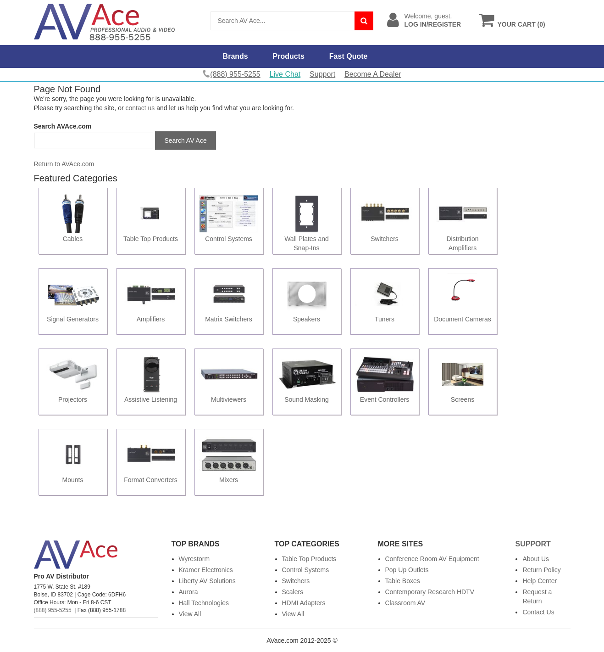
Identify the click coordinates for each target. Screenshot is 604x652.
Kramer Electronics (206, 569)
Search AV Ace (185, 140)
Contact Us (538, 612)
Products (289, 56)
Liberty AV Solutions (207, 581)
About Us (535, 558)
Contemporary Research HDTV (430, 592)
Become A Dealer (372, 74)
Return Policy (541, 569)
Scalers (293, 592)
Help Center (539, 581)
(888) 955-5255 (53, 610)
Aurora (188, 592)
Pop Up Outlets (407, 569)
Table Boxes (402, 581)
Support (322, 74)
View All (190, 614)
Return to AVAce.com (64, 164)
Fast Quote (348, 56)
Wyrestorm (194, 558)
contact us (140, 108)
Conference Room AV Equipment (432, 558)
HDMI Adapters (304, 603)
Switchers (296, 581)
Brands (235, 56)
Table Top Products (309, 558)
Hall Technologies (204, 603)
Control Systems (305, 569)
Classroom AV (405, 603)
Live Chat (285, 74)
